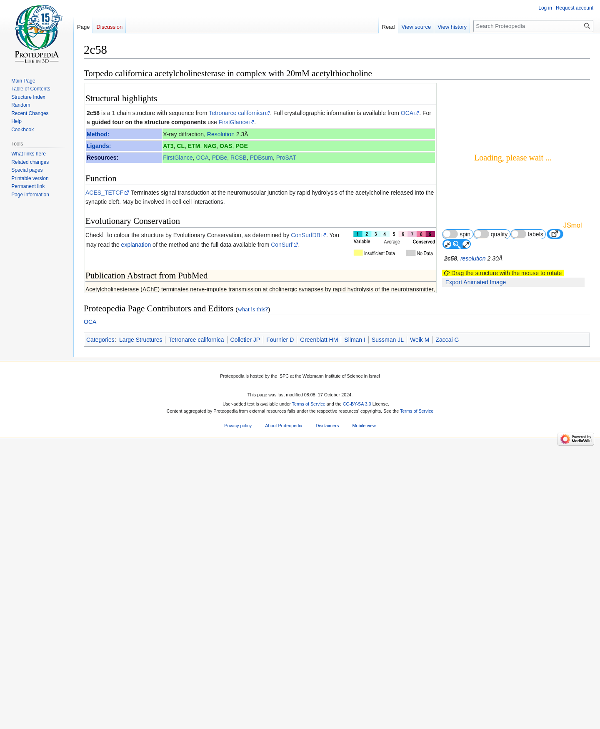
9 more (420, 448)
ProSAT (286, 157)
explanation (136, 244)
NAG (209, 146)
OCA (407, 113)
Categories (100, 680)
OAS (226, 146)
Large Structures (140, 680)
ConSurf (281, 244)
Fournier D (280, 680)
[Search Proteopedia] (533, 26)
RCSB (238, 157)
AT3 (168, 146)
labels (527, 234)
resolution (473, 258)
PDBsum (261, 157)
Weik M (419, 680)
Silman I (354, 680)
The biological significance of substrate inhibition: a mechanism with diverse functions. (211, 428)
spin (456, 234)
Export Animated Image (475, 282)
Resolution (221, 134)
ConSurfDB (305, 235)
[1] (386, 383)
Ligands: (99, 146)
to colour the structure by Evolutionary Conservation (174, 235)
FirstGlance (234, 122)
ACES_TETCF (104, 192)
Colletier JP (245, 680)
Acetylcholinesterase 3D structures (140, 490)
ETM (194, 146)
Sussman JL (388, 680)
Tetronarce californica (236, 113)
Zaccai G (447, 680)
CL (181, 146)
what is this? (253, 650)
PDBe (220, 157)
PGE (241, 146)
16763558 (396, 532)
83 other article (409, 456)
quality (491, 234)
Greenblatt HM (319, 680)
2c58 (93, 113)
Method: (98, 134)
